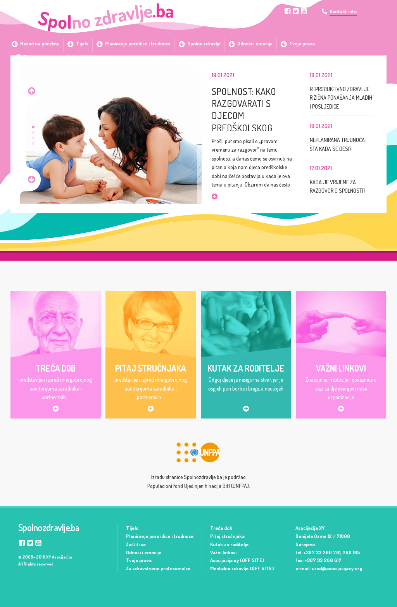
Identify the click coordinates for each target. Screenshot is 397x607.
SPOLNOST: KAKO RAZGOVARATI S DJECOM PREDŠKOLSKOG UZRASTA (244, 108)
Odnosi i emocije (143, 552)
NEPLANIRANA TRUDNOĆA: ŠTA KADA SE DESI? (338, 144)
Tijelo (132, 528)
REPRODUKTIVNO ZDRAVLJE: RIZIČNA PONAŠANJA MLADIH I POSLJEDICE (341, 98)
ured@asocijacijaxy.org (337, 568)
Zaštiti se (136, 544)
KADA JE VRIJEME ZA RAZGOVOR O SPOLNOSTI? (337, 186)
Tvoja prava (139, 560)
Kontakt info (343, 11)
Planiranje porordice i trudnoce (159, 536)
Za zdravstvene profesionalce (158, 568)
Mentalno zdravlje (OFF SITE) (242, 568)
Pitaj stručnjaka (227, 536)
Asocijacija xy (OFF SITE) (237, 560)
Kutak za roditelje (229, 544)
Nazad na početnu (39, 43)
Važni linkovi (223, 552)
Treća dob (221, 528)
